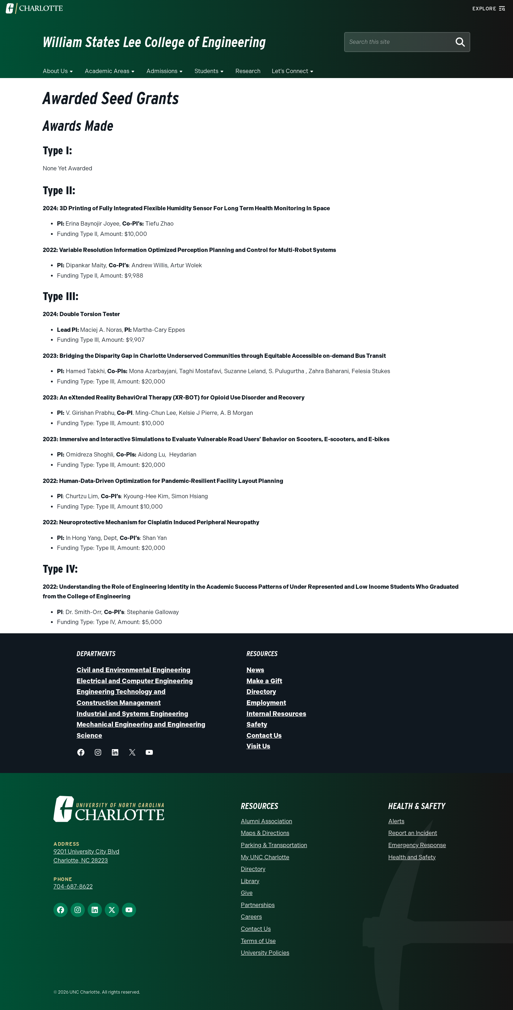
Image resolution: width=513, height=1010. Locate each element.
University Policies (265, 952)
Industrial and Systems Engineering (132, 714)
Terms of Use (258, 941)
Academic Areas (107, 71)
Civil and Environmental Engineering (133, 670)
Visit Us (258, 746)
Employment (266, 703)
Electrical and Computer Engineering (135, 681)
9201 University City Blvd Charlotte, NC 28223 (86, 856)
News (255, 670)
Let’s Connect (290, 71)
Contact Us (264, 736)
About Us (55, 71)
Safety (257, 724)
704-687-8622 (73, 886)
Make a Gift (264, 681)
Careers (251, 916)
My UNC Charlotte (265, 857)
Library (250, 881)
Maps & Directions (265, 833)
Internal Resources (276, 714)
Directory (261, 692)
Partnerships (258, 905)
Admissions (161, 71)
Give (247, 893)
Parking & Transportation (274, 845)
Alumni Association (266, 821)
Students (206, 71)
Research (247, 71)
